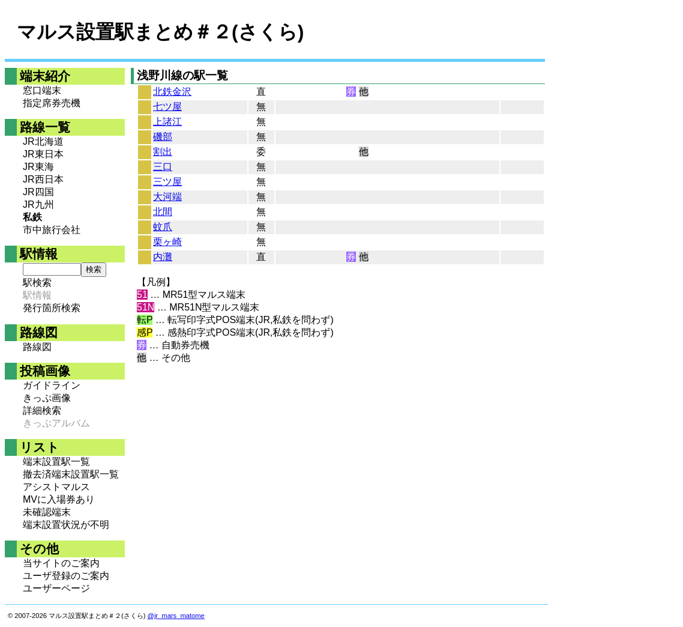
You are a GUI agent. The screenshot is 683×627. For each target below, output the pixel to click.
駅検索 (37, 282)
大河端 (167, 197)
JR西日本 (43, 179)
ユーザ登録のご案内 (66, 576)
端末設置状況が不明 (66, 524)
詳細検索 (42, 410)
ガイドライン (51, 385)
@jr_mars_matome (176, 615)
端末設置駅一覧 (56, 461)
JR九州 (38, 204)
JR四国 (38, 192)
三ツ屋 (167, 182)
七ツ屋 (167, 106)
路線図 (37, 347)
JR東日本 (43, 154)
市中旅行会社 (51, 230)
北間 (162, 212)
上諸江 (167, 122)
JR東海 (38, 167)
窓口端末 (42, 90)
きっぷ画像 (47, 398)
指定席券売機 (51, 103)
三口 (162, 167)
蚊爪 (162, 227)
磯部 (162, 137)
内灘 (162, 257)
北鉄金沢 (172, 91)
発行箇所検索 (51, 308)
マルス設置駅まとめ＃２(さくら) (160, 32)
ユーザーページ (56, 588)
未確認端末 (47, 512)
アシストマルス (56, 487)
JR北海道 (43, 141)
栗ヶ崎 (167, 242)
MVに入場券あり (59, 499)
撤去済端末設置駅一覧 (71, 474)
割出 (162, 152)
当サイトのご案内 (61, 563)
